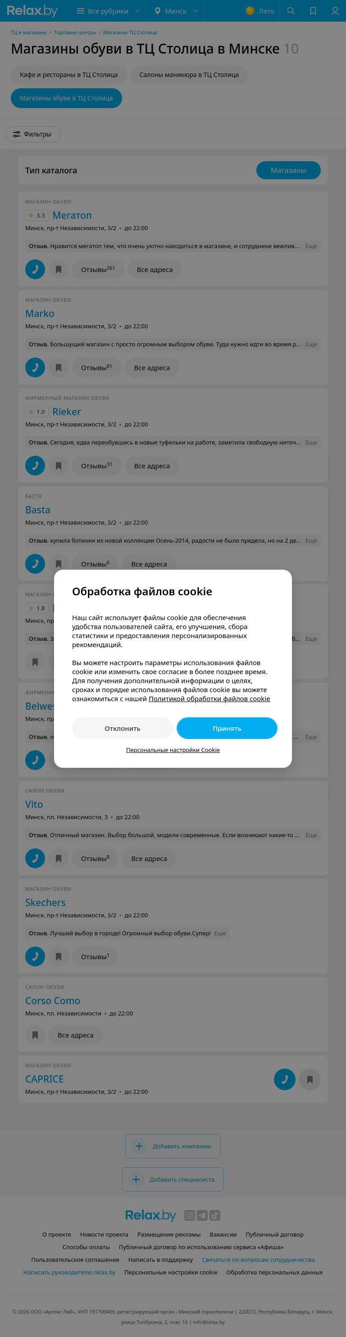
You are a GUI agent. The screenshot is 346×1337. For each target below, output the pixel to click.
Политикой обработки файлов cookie (209, 698)
